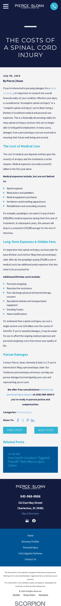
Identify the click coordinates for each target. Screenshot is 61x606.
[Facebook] (34, 520)
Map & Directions (30, 513)
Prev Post (15, 430)
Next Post (46, 430)
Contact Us (30, 559)
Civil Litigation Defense (30, 553)
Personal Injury (24, 412)
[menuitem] (16, 594)
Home (30, 535)
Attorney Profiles (30, 541)
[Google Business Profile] (27, 520)
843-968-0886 (30, 496)
